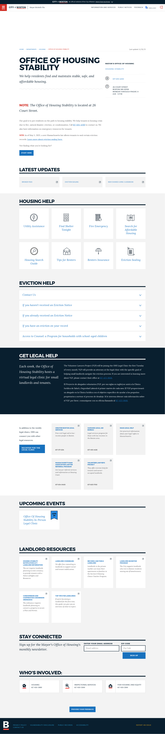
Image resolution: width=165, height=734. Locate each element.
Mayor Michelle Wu (37, 7)
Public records (65, 725)
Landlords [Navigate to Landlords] (80, 95)
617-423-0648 (106, 378)
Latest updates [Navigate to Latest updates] (24, 95)
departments (31, 49)
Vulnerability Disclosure (42, 725)
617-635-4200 (118, 79)
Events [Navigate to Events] (70, 95)
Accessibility (82, 725)
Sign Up (134, 655)
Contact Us (18, 727)
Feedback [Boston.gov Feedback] (138, 7)
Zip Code (125, 643)
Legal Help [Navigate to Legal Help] (62, 95)
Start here (26, 153)
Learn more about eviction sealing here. (45, 139)
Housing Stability (114, 69)
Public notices (125, 7)
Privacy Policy (20, 725)
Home (21, 49)
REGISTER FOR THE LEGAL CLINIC (31, 449)
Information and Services (103, 7)
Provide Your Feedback (82, 709)
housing (42, 49)
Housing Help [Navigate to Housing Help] (38, 95)
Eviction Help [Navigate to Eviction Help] (50, 95)
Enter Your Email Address (98, 643)
